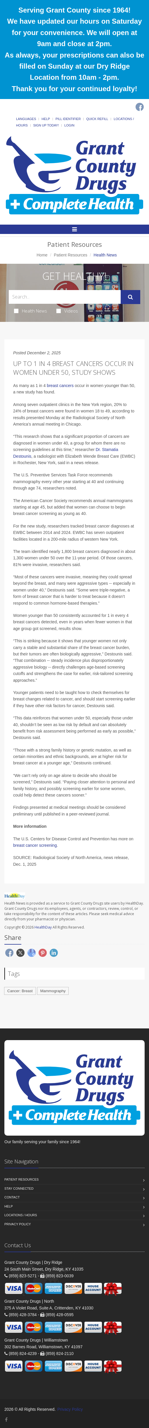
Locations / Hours (20, 1215)
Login (69, 125)
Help (45, 119)
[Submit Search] (130, 297)
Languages (26, 119)
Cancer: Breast (20, 991)
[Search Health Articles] (65, 297)
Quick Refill (97, 119)
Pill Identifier (68, 119)
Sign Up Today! (46, 125)
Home (42, 255)
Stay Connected (19, 1188)
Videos (67, 311)
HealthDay (43, 927)
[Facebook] (140, 107)
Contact (12, 1197)
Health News (30, 311)
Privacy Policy (17, 1224)
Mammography (53, 991)
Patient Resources (70, 255)
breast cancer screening (35, 845)
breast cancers (60, 385)
